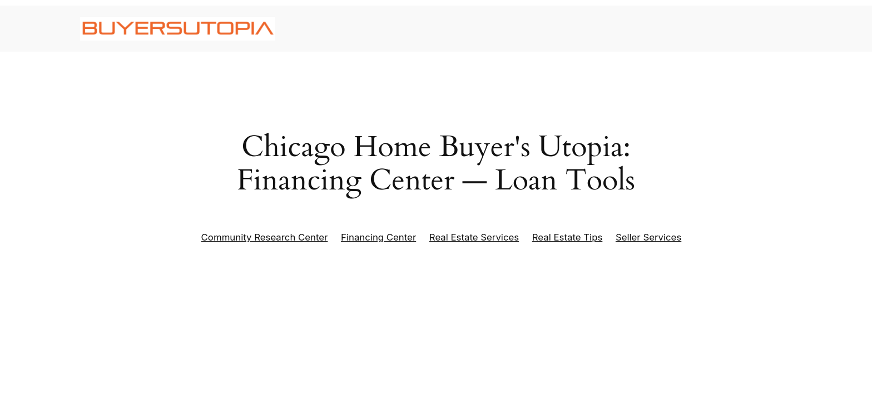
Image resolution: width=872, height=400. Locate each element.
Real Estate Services (474, 237)
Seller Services (648, 237)
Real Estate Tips (567, 237)
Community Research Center (264, 237)
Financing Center (378, 237)
